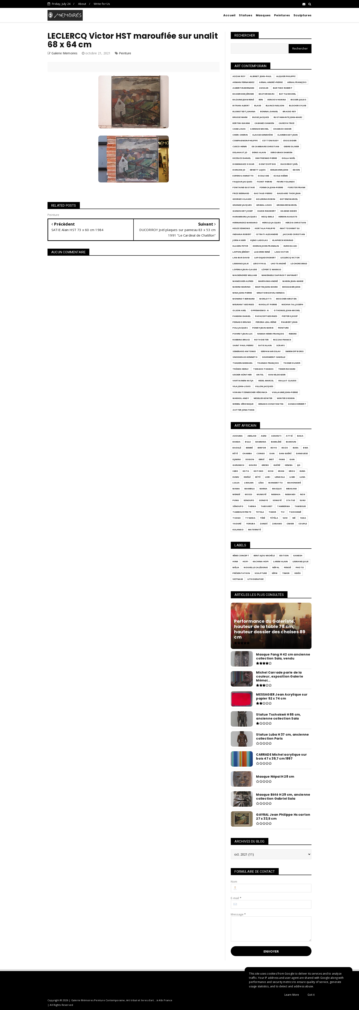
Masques (263, 15)
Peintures (282, 15)
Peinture (125, 53)
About (82, 4)
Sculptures (302, 15)
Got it (311, 995)
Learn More (291, 995)
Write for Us (102, 4)
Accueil (229, 15)
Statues (245, 15)
